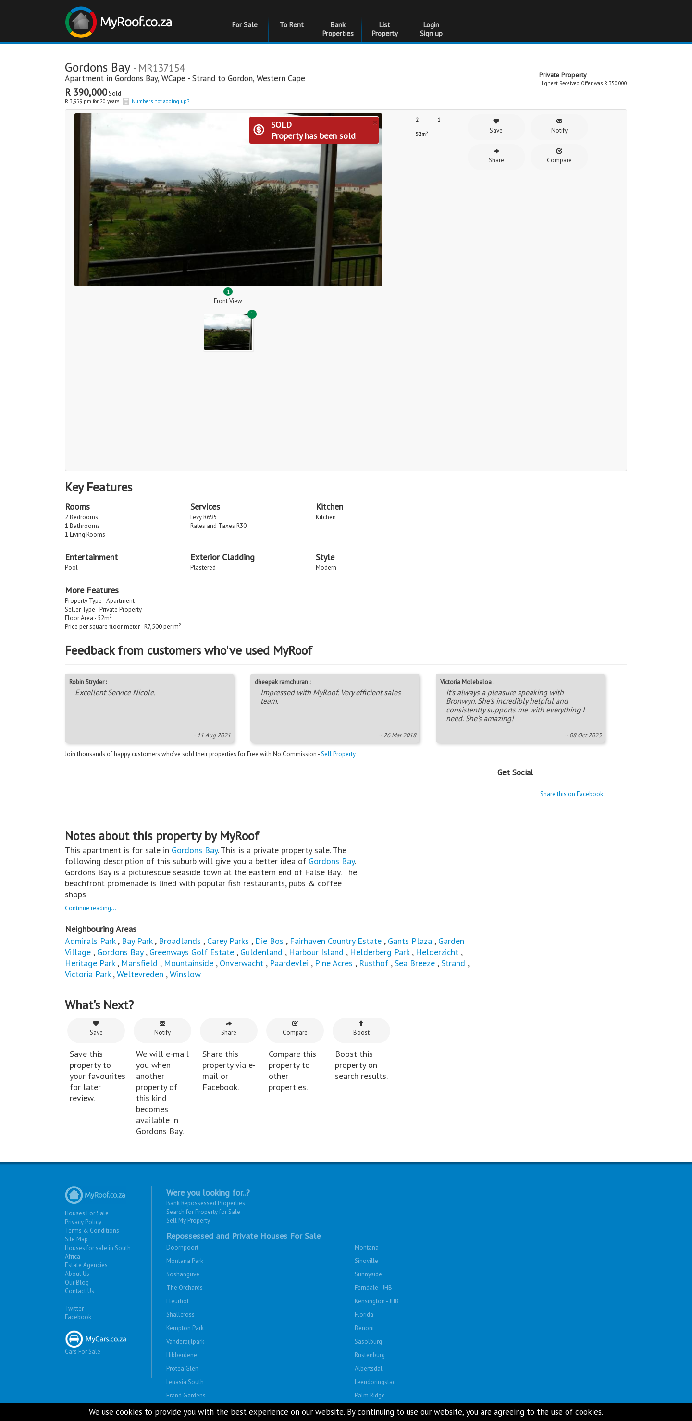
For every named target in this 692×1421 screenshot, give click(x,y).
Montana (367, 1247)
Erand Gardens (186, 1395)
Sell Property (338, 754)
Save (496, 126)
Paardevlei (289, 962)
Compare (559, 155)
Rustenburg (370, 1355)
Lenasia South (185, 1382)
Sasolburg (368, 1341)
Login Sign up (431, 29)
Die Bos (269, 940)
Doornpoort (182, 1247)
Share (496, 155)
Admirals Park (90, 940)
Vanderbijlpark (185, 1341)
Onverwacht (241, 962)
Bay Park (137, 940)
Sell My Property (188, 1220)
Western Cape (281, 78)
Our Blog (77, 1282)
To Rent (292, 24)
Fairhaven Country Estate (336, 940)
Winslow (185, 974)
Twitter (74, 1308)
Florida (364, 1315)
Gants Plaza (410, 940)
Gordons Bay (136, 78)
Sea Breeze (415, 962)
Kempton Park (185, 1328)
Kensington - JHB (377, 1301)
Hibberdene (181, 1355)
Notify (559, 126)
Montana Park (184, 1261)
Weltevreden (140, 974)
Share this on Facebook (571, 794)
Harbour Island (316, 951)
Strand (453, 962)
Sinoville (366, 1261)
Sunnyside (368, 1274)
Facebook (78, 1317)
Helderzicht (437, 951)
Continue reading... (90, 908)
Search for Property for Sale (203, 1212)
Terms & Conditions (92, 1230)
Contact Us (79, 1291)
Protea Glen (182, 1368)
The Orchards (184, 1288)
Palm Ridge (370, 1395)
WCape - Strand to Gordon (207, 78)
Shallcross (180, 1315)
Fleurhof (177, 1301)
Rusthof (373, 962)
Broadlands (180, 940)
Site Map (76, 1239)
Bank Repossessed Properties (205, 1203)
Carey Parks (228, 940)
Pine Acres (334, 962)
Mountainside (188, 962)
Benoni (364, 1328)
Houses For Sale (87, 1213)
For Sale (245, 24)
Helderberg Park (379, 951)
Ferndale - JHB (373, 1288)
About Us (77, 1274)
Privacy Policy (83, 1222)
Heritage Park (90, 962)
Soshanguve (182, 1274)
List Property (385, 29)
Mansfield (139, 962)
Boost (361, 1028)
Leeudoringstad (375, 1382)
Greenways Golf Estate (191, 951)
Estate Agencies (86, 1265)
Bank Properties (338, 29)
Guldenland (261, 951)
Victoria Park (88, 974)
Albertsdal (369, 1368)
